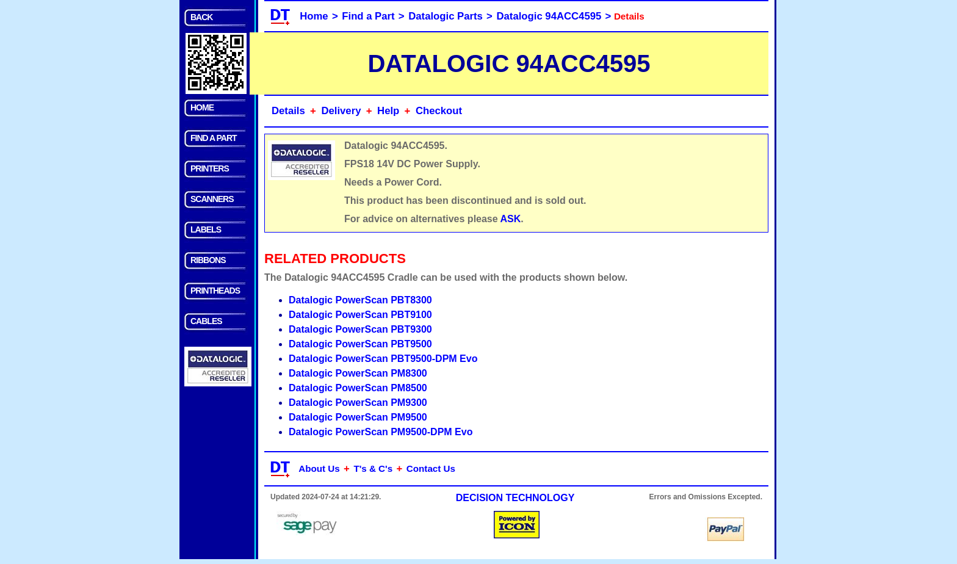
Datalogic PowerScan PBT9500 (360, 344)
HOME (202, 107)
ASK (510, 219)
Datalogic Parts (445, 16)
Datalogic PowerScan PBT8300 (360, 300)
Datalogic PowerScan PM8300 (358, 373)
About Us (319, 468)
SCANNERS (212, 199)
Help (388, 111)
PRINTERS (209, 168)
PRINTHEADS (215, 290)
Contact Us (430, 468)
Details (288, 111)
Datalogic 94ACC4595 (549, 16)
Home (314, 16)
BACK (201, 17)
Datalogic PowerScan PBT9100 (360, 314)
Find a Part (368, 16)
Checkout (439, 111)
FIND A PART (213, 138)
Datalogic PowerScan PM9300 (358, 402)
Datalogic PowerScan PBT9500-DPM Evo (383, 358)
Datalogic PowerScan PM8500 (358, 388)
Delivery (341, 111)
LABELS (205, 229)
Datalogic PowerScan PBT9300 (360, 329)
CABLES (206, 321)
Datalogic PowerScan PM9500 (358, 417)
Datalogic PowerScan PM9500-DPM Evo (380, 432)
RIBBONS (208, 260)
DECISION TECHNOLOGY (515, 498)
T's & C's (372, 468)
